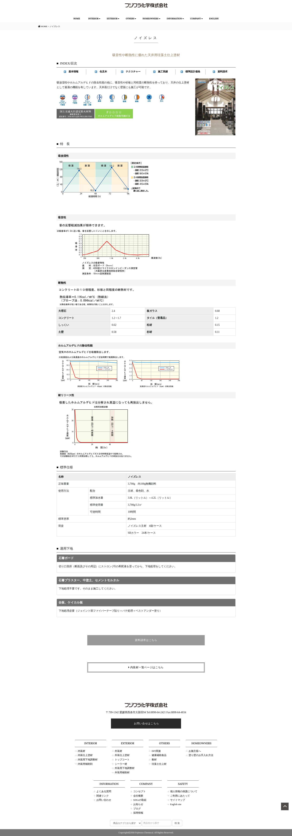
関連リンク (102, 795)
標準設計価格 (190, 71)
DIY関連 (156, 751)
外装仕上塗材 (122, 755)
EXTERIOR (112, 18)
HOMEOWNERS (150, 18)
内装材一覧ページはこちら (146, 667)
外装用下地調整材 (124, 768)
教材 (154, 759)
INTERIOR (93, 18)
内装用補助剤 (85, 764)
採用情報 (138, 813)
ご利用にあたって (180, 795)
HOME (76, 18)
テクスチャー (131, 71)
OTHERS (130, 18)
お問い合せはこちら (146, 723)
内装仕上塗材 (85, 755)
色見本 (101, 71)
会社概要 (138, 795)
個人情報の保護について (183, 791)
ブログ (137, 808)
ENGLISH (214, 18)
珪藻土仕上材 (159, 764)
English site (175, 804)
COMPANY (195, 18)
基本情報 (71, 71)
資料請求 (220, 71)
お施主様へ (195, 751)
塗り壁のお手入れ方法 (201, 755)
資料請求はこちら (146, 640)
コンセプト (139, 791)
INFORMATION (174, 18)
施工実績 (160, 71)
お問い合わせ (103, 800)
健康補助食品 (159, 755)
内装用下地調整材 (88, 759)
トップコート (122, 759)
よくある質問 (103, 791)
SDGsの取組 (139, 800)
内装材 (81, 751)
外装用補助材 (122, 772)
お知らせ (138, 804)
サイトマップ (177, 800)
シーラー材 (121, 764)
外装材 (118, 751)
